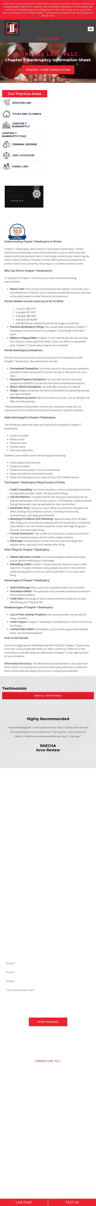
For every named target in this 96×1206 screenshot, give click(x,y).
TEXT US (72, 1202)
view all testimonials (48, 695)
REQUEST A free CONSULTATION (48, 69)
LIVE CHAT (24, 1202)
